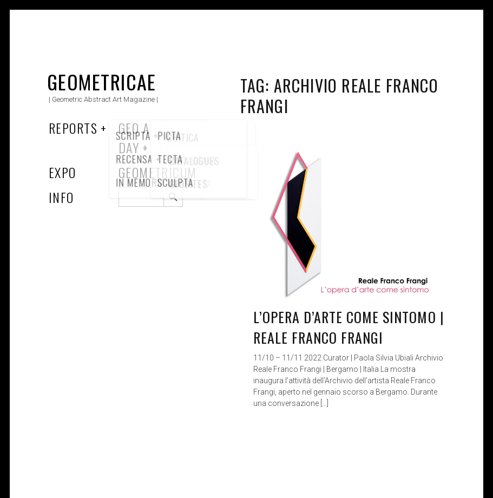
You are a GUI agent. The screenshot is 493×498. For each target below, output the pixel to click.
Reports (73, 127)
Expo (62, 172)
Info (61, 197)
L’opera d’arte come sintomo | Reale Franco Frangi (348, 327)
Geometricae (101, 81)
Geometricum (158, 172)
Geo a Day (134, 137)
